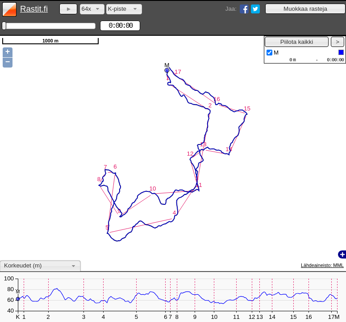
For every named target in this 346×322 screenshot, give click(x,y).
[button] (305, 9)
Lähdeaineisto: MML (322, 265)
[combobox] (92, 9)
